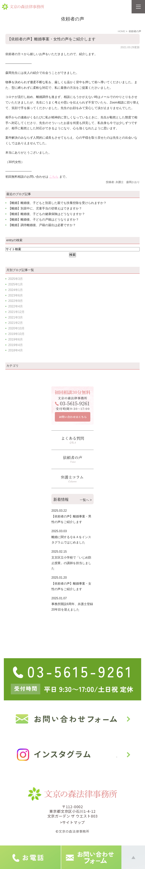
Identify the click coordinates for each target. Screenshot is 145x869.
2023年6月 (15, 295)
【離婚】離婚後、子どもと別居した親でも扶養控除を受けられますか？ (57, 202)
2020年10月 (16, 328)
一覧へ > (86, 500)
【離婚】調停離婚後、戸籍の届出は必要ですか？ (42, 225)
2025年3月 (15, 278)
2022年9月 (15, 300)
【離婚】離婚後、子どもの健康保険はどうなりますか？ (46, 214)
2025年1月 (15, 284)
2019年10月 (16, 334)
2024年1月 (15, 290)
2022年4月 (15, 306)
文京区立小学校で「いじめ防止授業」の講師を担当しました (71, 563)
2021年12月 (16, 312)
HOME (121, 31)
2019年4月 (15, 345)
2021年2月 (15, 322)
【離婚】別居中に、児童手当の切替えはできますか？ (45, 208)
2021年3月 (15, 317)
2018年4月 (15, 350)
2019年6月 (15, 339)
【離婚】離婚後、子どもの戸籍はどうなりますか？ (43, 219)
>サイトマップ (72, 822)
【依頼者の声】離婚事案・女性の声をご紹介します (51, 39)
